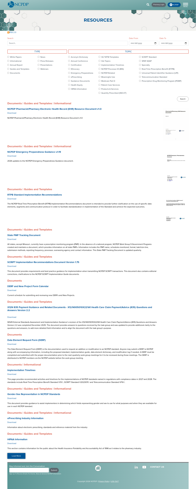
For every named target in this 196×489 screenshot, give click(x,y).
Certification (76, 65)
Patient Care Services (110, 85)
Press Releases (46, 61)
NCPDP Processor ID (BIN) (112, 69)
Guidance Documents (80, 81)
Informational (16, 61)
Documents (15, 73)
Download (11, 113)
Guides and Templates (19, 69)
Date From (133, 38)
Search (10, 38)
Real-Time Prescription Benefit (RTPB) (158, 69)
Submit (54, 470)
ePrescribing (76, 77)
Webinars (44, 69)
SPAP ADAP (147, 61)
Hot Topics (105, 61)
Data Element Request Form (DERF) (26, 340)
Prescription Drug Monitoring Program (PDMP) (161, 81)
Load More (16, 456)
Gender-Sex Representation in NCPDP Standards (33, 394)
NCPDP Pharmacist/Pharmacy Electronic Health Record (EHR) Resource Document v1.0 (54, 109)
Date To (163, 38)
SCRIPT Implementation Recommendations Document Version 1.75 (43, 262)
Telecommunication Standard (154, 77)
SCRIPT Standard (149, 57)
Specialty (146, 65)
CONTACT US (157, 467)
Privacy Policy (103, 481)
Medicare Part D (108, 81)
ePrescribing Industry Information (25, 418)
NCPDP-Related (108, 73)
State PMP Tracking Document (23, 235)
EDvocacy (75, 69)
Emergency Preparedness (82, 73)
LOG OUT (115, 481)
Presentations (46, 65)
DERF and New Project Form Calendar (28, 286)
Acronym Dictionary (79, 57)
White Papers (16, 57)
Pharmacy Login (158, 5)
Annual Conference (79, 61)
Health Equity (77, 85)
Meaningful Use (108, 77)
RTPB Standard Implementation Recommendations (34, 194)
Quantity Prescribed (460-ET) (113, 93)
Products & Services (109, 89)
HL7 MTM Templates (110, 57)
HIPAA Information (79, 89)
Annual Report (16, 65)
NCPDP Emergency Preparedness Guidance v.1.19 (34, 151)
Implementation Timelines (112, 65)
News (42, 57)
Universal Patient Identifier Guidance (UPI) (160, 73)
